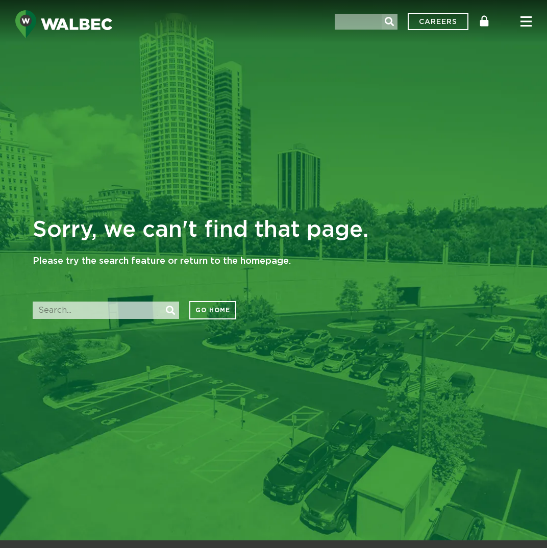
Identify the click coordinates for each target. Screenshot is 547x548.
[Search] (389, 22)
